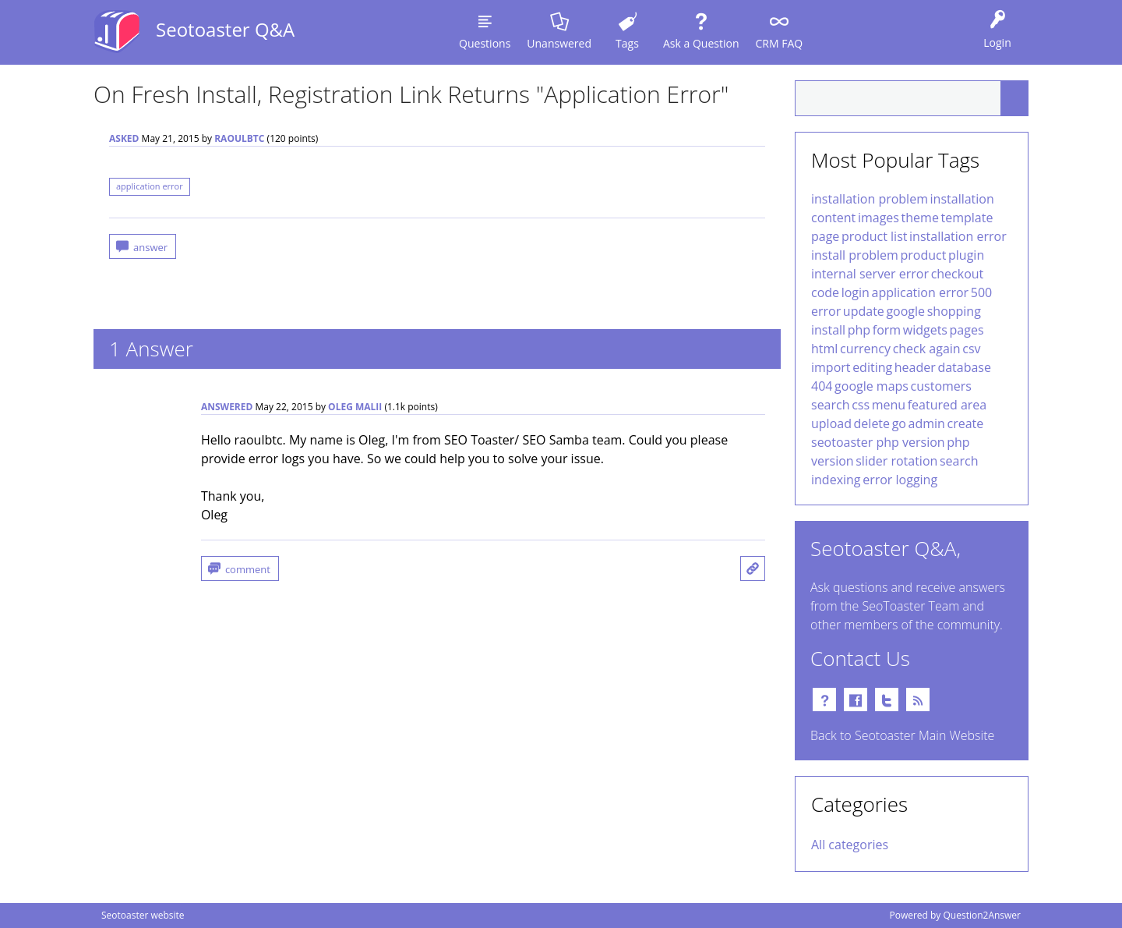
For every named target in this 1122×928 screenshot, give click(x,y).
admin (927, 423)
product (924, 255)
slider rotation (896, 460)
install (828, 329)
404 (821, 386)
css (861, 404)
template (966, 217)
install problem (854, 255)
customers (941, 386)
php (859, 329)
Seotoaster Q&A (225, 29)
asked (124, 138)
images (878, 217)
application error (149, 186)
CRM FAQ (779, 43)
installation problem (869, 198)
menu (888, 404)
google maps (871, 386)
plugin (966, 255)
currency (865, 348)
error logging (900, 479)
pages (967, 329)
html (824, 348)
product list (874, 236)
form (887, 329)
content (833, 217)
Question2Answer (982, 915)
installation (962, 198)
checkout (957, 273)
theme (920, 217)
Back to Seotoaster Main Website (902, 735)
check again (927, 348)
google (905, 311)
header (915, 367)
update (863, 311)
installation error (958, 236)
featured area (947, 404)
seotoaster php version (878, 442)
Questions (484, 43)
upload (831, 423)
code (825, 292)
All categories (849, 844)
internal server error (870, 273)
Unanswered (559, 43)
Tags (627, 43)
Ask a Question (701, 43)
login (856, 292)
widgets (925, 329)
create (965, 423)
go (899, 423)
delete (872, 423)
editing (872, 367)
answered (227, 406)
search (830, 404)
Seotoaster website (143, 915)
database (964, 367)
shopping (954, 311)
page (825, 236)
